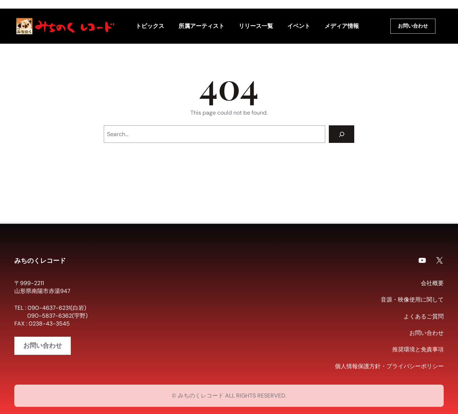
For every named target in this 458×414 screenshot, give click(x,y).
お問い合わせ (413, 26)
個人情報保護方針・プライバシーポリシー (389, 366)
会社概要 (432, 283)
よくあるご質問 (424, 316)
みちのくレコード (40, 260)
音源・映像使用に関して (412, 299)
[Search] (341, 134)
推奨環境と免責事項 (418, 349)
